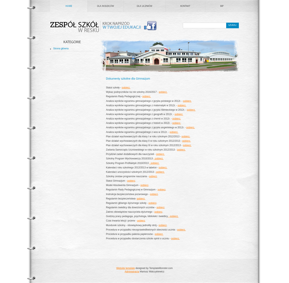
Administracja (132, 271)
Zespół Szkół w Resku (104, 27)
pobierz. (126, 87)
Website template (125, 268)
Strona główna (61, 48)
